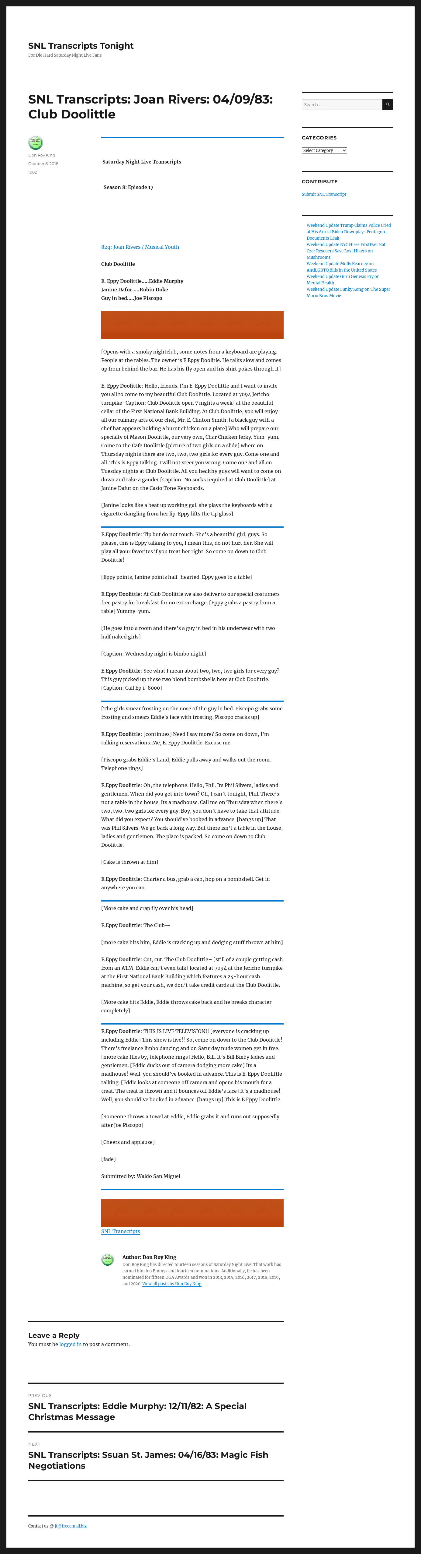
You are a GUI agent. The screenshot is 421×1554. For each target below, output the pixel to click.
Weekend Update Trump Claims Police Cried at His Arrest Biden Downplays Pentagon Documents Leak (349, 232)
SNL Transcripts (120, 1231)
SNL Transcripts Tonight (81, 45)
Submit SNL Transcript (324, 194)
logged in (70, 1344)
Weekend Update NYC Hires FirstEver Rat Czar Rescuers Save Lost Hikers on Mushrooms (346, 251)
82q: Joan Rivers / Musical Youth (140, 247)
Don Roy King (41, 155)
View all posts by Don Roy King (172, 1283)
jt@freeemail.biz (71, 1526)
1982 (32, 172)
